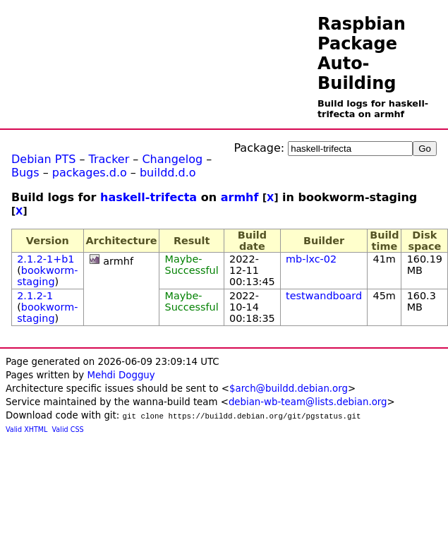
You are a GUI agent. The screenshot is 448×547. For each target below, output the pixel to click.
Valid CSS (68, 429)
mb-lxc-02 (311, 259)
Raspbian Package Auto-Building (361, 53)
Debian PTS (43, 159)
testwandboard (324, 295)
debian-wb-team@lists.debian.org (308, 402)
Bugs (25, 172)
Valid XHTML (26, 429)
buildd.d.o (168, 172)
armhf (240, 197)
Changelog (172, 159)
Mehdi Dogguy (121, 375)
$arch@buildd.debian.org (288, 388)
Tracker (109, 159)
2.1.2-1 (35, 295)
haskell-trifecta (148, 197)
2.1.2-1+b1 (45, 259)
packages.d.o (89, 172)
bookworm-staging (47, 276)
